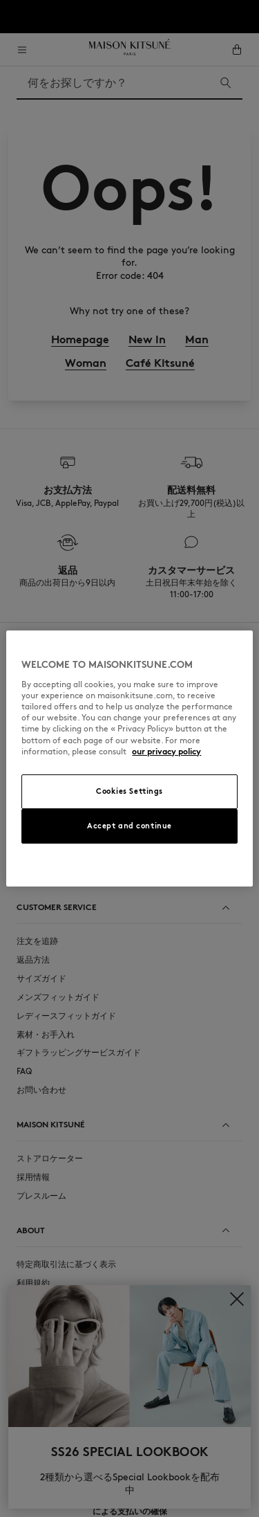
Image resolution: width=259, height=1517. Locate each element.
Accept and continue (129, 825)
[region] (129, 758)
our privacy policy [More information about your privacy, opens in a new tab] (166, 751)
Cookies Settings (129, 791)
